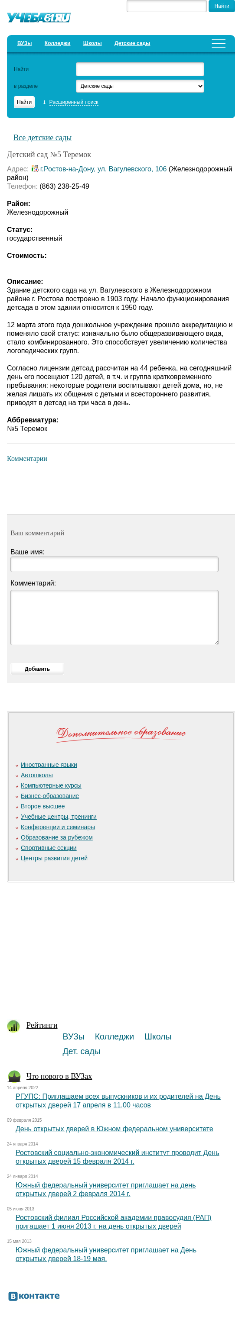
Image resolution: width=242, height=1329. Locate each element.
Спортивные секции (49, 847)
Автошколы (37, 775)
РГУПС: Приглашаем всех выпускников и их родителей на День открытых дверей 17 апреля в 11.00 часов (118, 1101)
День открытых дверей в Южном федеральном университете (114, 1129)
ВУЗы (24, 43)
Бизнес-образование (50, 795)
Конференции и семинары (58, 827)
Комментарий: (33, 583)
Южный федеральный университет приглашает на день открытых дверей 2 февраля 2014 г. (106, 1189)
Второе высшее (43, 806)
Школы (92, 43)
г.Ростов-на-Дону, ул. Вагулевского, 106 (103, 169)
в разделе (26, 86)
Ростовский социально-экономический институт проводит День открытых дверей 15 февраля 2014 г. (117, 1157)
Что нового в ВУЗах (59, 1076)
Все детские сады (42, 137)
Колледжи (58, 43)
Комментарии (27, 458)
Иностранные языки (49, 764)
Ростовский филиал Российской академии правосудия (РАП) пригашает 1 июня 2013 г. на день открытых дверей (113, 1222)
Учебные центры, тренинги (59, 816)
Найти (21, 69)
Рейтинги (42, 1025)
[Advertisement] (118, 946)
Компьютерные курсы (51, 785)
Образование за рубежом (57, 837)
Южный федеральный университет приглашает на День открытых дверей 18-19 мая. (106, 1254)
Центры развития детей (54, 858)
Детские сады (132, 43)
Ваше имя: (27, 552)
